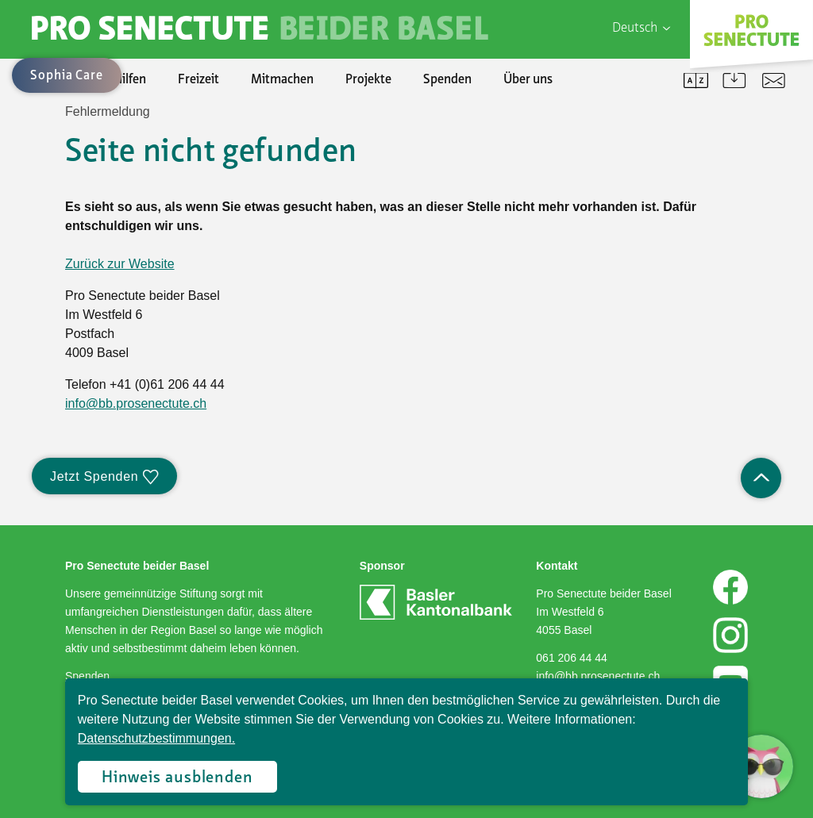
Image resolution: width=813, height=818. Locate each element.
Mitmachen (282, 80)
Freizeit (198, 80)
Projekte (368, 80)
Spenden (447, 80)
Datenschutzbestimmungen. (156, 738)
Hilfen (130, 80)
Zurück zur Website (120, 264)
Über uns (528, 80)
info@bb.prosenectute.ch (135, 403)
